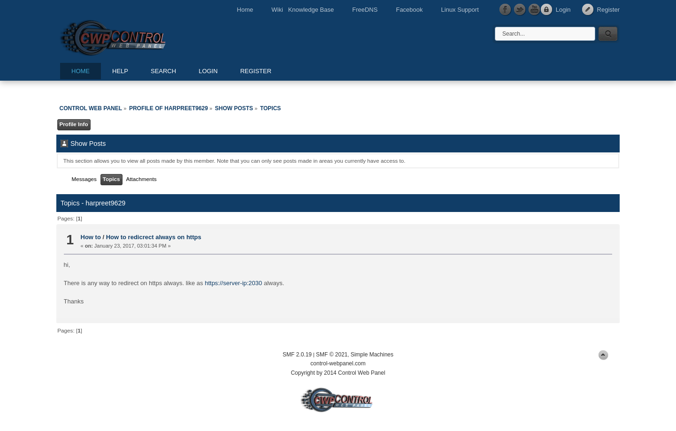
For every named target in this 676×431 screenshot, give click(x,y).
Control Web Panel (133, 36)
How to (91, 237)
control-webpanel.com (337, 363)
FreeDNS (364, 9)
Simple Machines (372, 354)
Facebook (409, 9)
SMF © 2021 (332, 354)
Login (563, 9)
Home (245, 9)
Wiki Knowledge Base (302, 9)
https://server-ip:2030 (233, 283)
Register (608, 9)
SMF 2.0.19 (297, 354)
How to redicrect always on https (153, 237)
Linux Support (460, 9)
